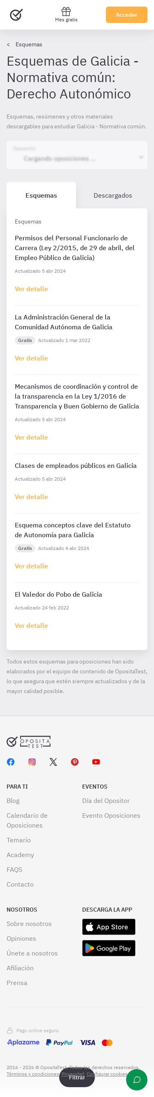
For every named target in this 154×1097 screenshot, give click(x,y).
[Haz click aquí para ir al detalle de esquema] (31, 289)
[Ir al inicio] (16, 15)
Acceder (127, 14)
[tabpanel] (77, 429)
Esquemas (29, 44)
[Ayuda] (136, 1079)
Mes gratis (66, 15)
